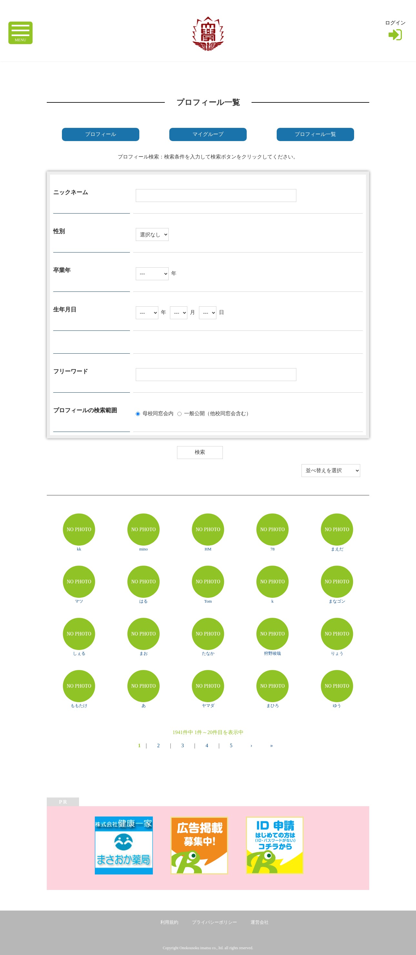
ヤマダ (208, 705)
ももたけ (79, 705)
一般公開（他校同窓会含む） (217, 413)
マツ (79, 601)
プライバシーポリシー (214, 922)
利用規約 (169, 922)
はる (143, 601)
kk (79, 549)
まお (143, 653)
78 (273, 549)
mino (143, 549)
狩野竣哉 (272, 653)
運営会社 (260, 922)
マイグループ (208, 134)
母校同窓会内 (158, 413)
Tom (208, 601)
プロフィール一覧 (315, 134)
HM (208, 549)
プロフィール (100, 134)
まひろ (272, 705)
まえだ (337, 549)
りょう (337, 653)
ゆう (337, 705)
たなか (208, 653)
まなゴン (337, 601)
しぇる (79, 653)
